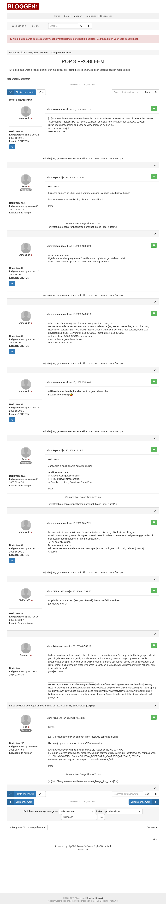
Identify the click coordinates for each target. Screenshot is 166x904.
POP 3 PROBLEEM (83, 61)
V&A (35, 26)
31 (21, 135)
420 (22, 645)
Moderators (24, 79)
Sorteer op (118, 843)
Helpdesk (90, 898)
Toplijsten (91, 16)
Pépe (24, 194)
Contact (99, 898)
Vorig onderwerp (19, 833)
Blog (66, 16)
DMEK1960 (24, 632)
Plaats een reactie (20, 92)
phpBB (71, 878)
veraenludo (24, 122)
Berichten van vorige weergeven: (59, 843)
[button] (77, 843)
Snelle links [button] (19, 26)
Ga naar (152, 859)
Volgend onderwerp (145, 833)
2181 (22, 211)
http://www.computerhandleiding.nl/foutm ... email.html (75, 203)
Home (57, 16)
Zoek (147, 92)
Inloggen (77, 16)
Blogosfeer (106, 16)
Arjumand (24, 690)
